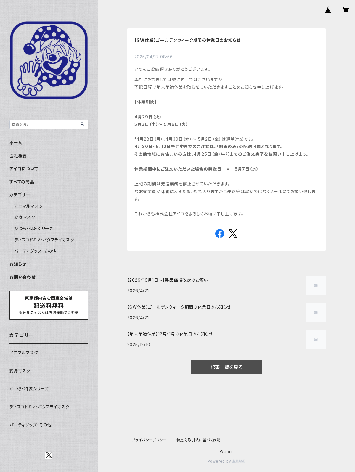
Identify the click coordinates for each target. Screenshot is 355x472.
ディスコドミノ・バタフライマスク (44, 239)
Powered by (226, 461)
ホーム (15, 142)
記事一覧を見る (226, 367)
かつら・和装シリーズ (33, 228)
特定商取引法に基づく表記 (198, 440)
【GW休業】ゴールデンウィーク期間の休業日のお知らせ (187, 40)
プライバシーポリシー (149, 440)
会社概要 (18, 155)
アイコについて (23, 168)
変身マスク (24, 217)
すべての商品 (21, 181)
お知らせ (17, 263)
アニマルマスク (28, 205)
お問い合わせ (22, 277)
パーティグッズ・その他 (35, 250)
